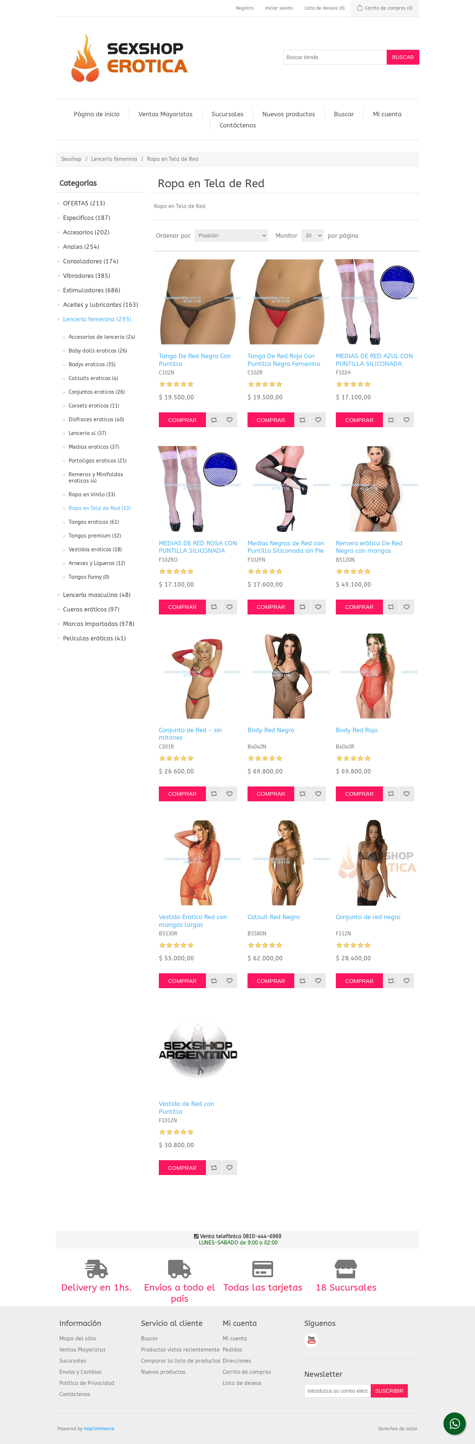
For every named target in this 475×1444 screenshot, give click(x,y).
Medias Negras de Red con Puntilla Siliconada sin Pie (286, 546)
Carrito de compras (247, 1372)
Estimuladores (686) (91, 290)
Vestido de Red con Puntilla (186, 1107)
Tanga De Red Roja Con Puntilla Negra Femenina (284, 359)
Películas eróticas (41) (94, 638)
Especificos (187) (86, 217)
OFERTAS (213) (84, 203)
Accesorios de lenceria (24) (102, 337)
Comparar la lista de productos (180, 1361)
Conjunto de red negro (368, 917)
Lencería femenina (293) (97, 319)
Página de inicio (96, 114)
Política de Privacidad (86, 1383)
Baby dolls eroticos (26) (98, 351)
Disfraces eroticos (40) (96, 419)
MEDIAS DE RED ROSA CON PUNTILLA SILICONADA (198, 546)
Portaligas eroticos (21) (98, 461)
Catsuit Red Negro (274, 917)
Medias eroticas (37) (94, 447)
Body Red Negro (271, 730)
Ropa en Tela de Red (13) (100, 508)
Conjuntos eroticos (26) (97, 392)
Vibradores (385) (86, 275)
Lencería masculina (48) (97, 594)
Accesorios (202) (86, 232)
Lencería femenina (114, 159)
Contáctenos (238, 125)
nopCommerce (99, 1428)
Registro (244, 8)
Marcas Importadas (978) (98, 623)
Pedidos (232, 1350)
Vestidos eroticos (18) (95, 549)
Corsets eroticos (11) (94, 406)
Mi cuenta (387, 114)
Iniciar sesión (279, 8)
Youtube (311, 1340)
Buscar (344, 114)
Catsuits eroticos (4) (93, 378)
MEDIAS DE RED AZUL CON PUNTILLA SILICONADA (374, 359)
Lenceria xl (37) (87, 433)
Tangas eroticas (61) (94, 522)
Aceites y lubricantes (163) (100, 304)
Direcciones (237, 1361)
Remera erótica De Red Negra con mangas (369, 546)
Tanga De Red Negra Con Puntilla (195, 359)
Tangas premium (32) (95, 536)
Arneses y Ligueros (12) (97, 563)
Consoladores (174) (90, 261)
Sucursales (227, 114)
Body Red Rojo (357, 730)
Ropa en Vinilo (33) (92, 494)
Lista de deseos (242, 1383)
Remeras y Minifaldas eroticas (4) (96, 477)
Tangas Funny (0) (89, 577)
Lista (413, 235)
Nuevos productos (288, 114)
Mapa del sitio (77, 1339)
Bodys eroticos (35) (92, 364)
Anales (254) (81, 246)
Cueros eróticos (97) (91, 609)
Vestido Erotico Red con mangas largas (193, 920)
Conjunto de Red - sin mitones (190, 733)
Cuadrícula (399, 235)
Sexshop (71, 159)
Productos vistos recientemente (180, 1350)
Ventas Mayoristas (165, 114)
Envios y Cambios (80, 1372)
